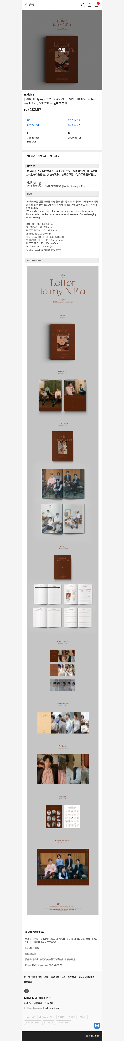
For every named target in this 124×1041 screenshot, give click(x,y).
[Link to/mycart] (96, 5)
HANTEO (30, 1016)
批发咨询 (49, 1003)
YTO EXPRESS (33, 1022)
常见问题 (55, 976)
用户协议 (72, 976)
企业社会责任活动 (86, 976)
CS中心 (27, 1003)
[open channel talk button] (97, 1026)
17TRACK (48, 1022)
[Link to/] (89, 5)
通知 (46, 976)
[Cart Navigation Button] (96, 5)
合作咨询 (38, 1003)
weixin (72, 1016)
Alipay (61, 1016)
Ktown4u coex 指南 (33, 976)
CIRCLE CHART (46, 1016)
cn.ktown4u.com (52, 1008)
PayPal (82, 1016)
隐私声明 (28, 982)
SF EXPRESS (63, 1022)
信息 (63, 976)
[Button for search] (83, 5)
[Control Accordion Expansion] (62, 997)
